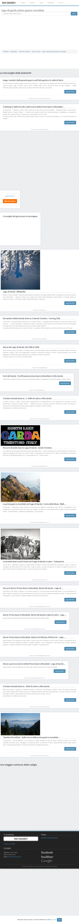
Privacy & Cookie (9, 844)
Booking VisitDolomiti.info (49, 838)
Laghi (41, 3)
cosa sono (54, 919)
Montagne (51, 3)
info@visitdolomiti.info (14, 857)
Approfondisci (70, 92)
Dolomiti (32, 3)
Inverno (61, 3)
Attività (23, 3)
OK (59, 920)
